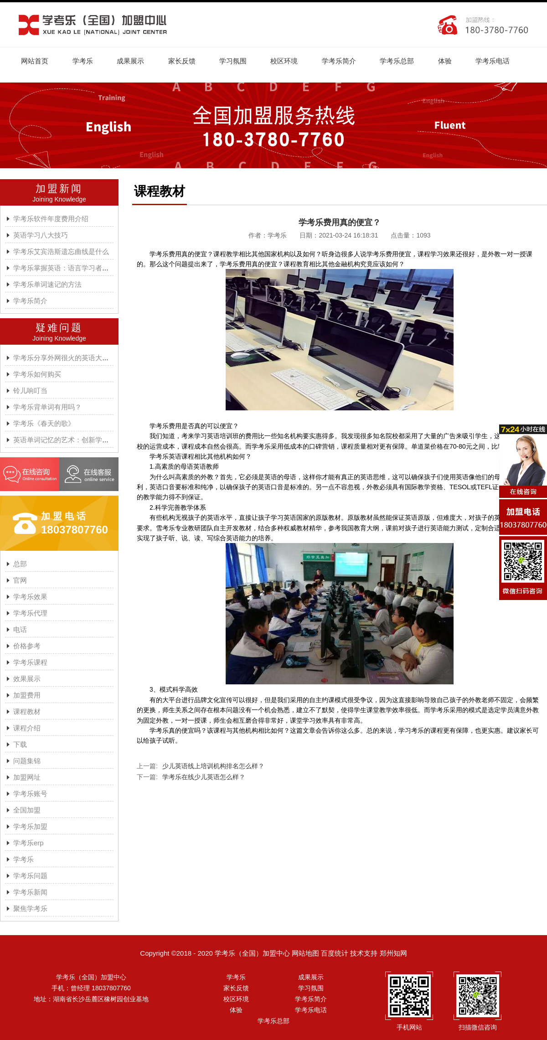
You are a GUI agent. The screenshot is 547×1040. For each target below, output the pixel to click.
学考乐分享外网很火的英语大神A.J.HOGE (77, 358)
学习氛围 (236, 61)
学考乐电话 (499, 61)
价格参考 (27, 646)
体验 (451, 61)
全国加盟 (27, 810)
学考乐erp (28, 843)
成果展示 (132, 61)
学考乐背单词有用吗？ (47, 407)
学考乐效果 (30, 597)
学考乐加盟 (30, 827)
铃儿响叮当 (30, 391)
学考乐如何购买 (37, 374)
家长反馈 (184, 61)
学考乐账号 (30, 794)
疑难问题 (59, 328)
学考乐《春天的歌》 (44, 424)
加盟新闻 (59, 189)
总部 (20, 564)
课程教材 (27, 712)
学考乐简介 (343, 61)
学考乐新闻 (30, 892)
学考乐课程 (30, 663)
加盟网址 (27, 777)
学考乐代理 (30, 613)
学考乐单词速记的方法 (47, 285)
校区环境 (288, 61)
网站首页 (35, 61)
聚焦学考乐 (30, 909)
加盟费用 (27, 695)
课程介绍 (27, 728)
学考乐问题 (30, 876)
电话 (20, 630)
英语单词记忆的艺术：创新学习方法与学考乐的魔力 (91, 440)
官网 (20, 581)
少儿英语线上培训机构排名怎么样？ (213, 766)
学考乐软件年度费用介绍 (50, 219)
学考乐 (83, 61)
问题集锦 (27, 761)
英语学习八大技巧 (40, 235)
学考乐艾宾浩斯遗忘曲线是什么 (61, 252)
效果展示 (27, 679)
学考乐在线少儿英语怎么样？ (203, 777)
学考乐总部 (402, 61)
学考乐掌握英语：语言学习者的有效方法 (74, 268)
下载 (20, 745)
